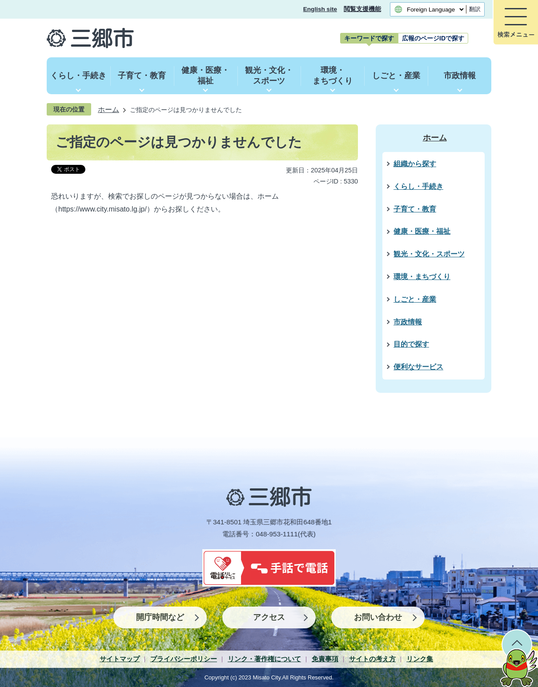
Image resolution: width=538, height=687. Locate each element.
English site (320, 9)
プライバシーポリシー (183, 659)
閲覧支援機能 (362, 9)
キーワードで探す (369, 38)
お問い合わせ (378, 617)
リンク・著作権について (264, 659)
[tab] (369, 38)
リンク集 (419, 659)
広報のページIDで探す (433, 38)
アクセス (269, 617)
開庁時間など (160, 617)
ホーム (108, 109)
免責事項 (325, 659)
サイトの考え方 (372, 659)
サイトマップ (120, 659)
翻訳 (475, 9)
